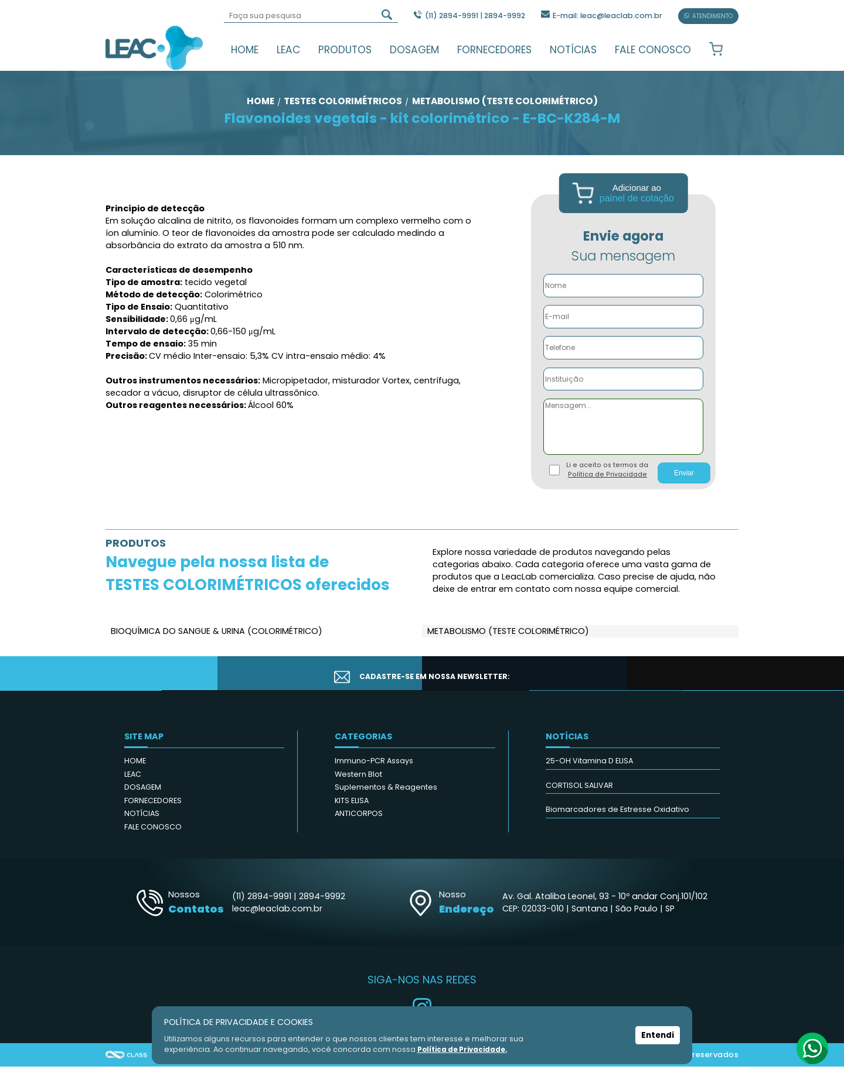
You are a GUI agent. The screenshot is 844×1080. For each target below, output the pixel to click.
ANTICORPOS (359, 827)
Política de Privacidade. (464, 1049)
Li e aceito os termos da (607, 483)
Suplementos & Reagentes (386, 800)
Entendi (658, 1035)
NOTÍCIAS (573, 50)
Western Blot (358, 788)
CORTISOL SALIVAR (579, 799)
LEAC (288, 50)
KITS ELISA (352, 814)
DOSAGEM (414, 50)
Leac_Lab (154, 47)
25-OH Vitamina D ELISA (589, 774)
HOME (244, 50)
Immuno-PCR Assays (374, 774)
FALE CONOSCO (653, 50)
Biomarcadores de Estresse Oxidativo (617, 823)
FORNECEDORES (494, 50)
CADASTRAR (678, 687)
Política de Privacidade (607, 488)
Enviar (684, 486)
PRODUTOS (345, 50)
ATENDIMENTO (708, 16)
